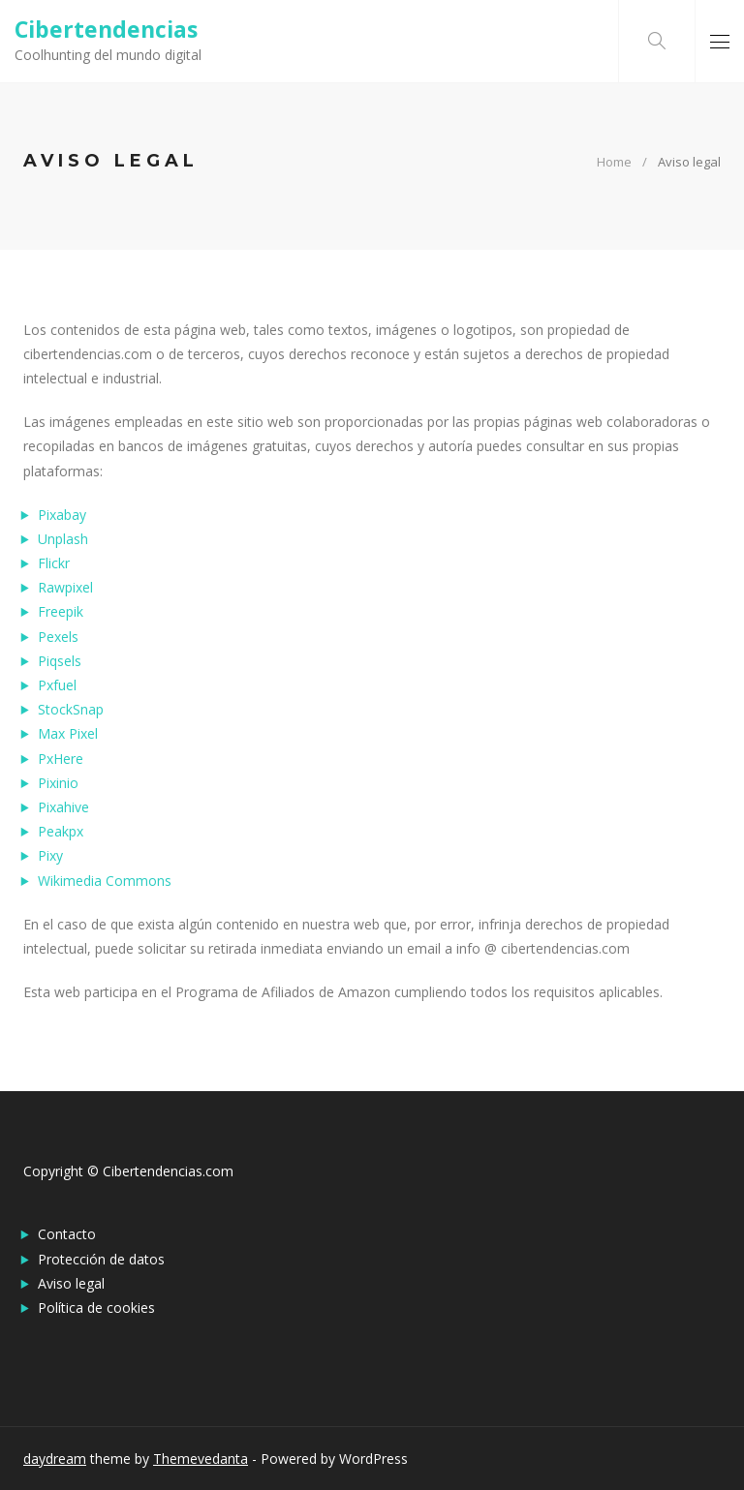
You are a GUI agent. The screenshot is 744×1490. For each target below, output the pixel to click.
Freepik (60, 611)
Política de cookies (96, 1307)
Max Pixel (68, 733)
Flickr (54, 563)
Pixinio (58, 783)
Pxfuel (57, 685)
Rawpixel (65, 587)
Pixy (50, 855)
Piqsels (59, 661)
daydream (54, 1458)
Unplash (63, 539)
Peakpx (60, 831)
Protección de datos (101, 1259)
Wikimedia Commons (104, 880)
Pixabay (62, 514)
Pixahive (63, 807)
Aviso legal (71, 1283)
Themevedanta (200, 1458)
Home (614, 161)
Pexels (58, 636)
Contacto (67, 1234)
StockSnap (71, 709)
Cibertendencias (106, 29)
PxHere (60, 758)
